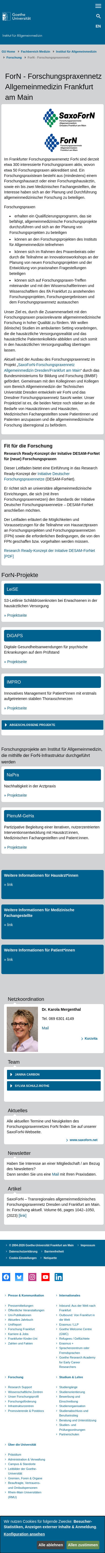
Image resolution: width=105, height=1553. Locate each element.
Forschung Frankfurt (21, 1329)
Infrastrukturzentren (21, 1406)
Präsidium (14, 1454)
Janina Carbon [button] (27, 1074)
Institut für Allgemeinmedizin (22, 35)
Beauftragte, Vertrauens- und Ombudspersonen (24, 1485)
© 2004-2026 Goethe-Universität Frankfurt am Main (41, 1245)
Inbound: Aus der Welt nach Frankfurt (77, 1308)
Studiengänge (68, 1387)
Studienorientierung (72, 1392)
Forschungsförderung (22, 1401)
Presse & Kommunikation (26, 1295)
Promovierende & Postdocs (26, 1410)
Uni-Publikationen (19, 1315)
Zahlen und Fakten (20, 1343)
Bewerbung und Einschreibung (69, 1399)
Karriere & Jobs (18, 1334)
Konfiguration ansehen (24, 1534)
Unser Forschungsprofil (23, 1396)
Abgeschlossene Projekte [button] (32, 724)
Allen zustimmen (83, 1545)
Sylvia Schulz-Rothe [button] (31, 1085)
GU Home (8, 51)
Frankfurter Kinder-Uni (22, 1338)
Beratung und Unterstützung (77, 1420)
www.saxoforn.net (83, 1140)
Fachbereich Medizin (35, 51)
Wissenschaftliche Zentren (25, 1392)
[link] (22, 1215)
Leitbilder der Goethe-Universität (22, 1471)
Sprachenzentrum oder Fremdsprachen (74, 1350)
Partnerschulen (69, 1434)
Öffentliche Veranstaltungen (26, 1310)
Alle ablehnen (50, 1545)
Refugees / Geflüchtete (74, 1338)
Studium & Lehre (71, 1377)
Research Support (20, 1387)
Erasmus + (66, 1343)
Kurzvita (91, 1038)
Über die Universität (22, 1444)
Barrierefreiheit (54, 1251)
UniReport (15, 1324)
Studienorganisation (72, 1406)
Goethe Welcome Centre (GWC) (75, 1331)
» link (8, 884)
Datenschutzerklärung (23, 1251)
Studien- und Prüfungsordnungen (72, 1427)
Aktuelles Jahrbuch (20, 1319)
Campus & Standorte (22, 1464)
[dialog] (52, 1534)
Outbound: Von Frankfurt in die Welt (77, 1317)
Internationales (69, 1295)
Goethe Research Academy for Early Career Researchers (77, 1362)
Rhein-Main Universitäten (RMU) (24, 1495)
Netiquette (50, 1258)
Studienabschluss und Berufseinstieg (73, 1413)
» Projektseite (15, 615)
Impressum (88, 1245)
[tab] (52, 725)
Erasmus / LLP (69, 1324)
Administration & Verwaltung (26, 1459)
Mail (45, 1028)
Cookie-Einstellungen (23, 1258)
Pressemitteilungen (20, 1305)
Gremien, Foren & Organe (25, 1478)
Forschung (14, 57)
